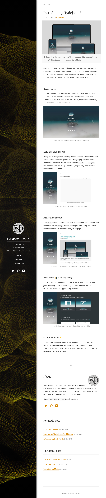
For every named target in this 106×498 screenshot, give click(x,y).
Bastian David (18, 239)
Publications (18, 263)
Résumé (18, 259)
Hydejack (60, 17)
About (18, 255)
